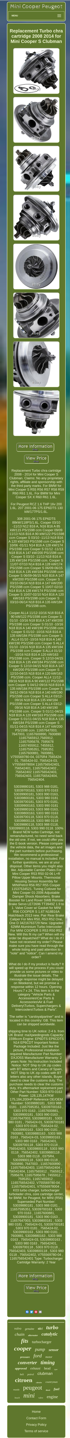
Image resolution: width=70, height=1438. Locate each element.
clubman (45, 1373)
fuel (56, 1389)
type (55, 1369)
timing (48, 1362)
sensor (53, 1350)
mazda (16, 1389)
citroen (23, 1380)
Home (36, 1411)
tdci (40, 1328)
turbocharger (41, 1342)
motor (48, 1356)
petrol (30, 1374)
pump (40, 1349)
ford (37, 1355)
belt (22, 1374)
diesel (48, 1390)
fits (24, 1341)
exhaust (35, 1368)
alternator (33, 1335)
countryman (51, 1382)
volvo (17, 1328)
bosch (17, 1398)
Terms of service (36, 1431)
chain (19, 1334)
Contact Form (36, 1418)
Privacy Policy (36, 1424)
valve (40, 1398)
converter (27, 1362)
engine (52, 1397)
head (47, 1368)
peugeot (32, 1387)
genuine (29, 1328)
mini (29, 1395)
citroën (39, 1382)
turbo (52, 1327)
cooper (22, 1348)
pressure (25, 1357)
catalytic (50, 1334)
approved (21, 1368)
